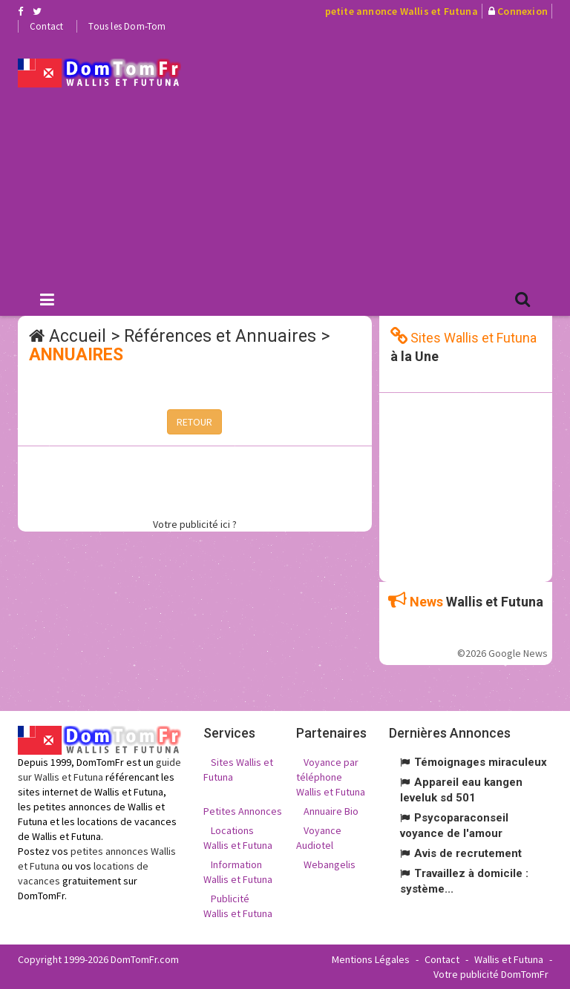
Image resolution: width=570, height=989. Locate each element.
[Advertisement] (386, 156)
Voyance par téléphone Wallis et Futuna (330, 776)
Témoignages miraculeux (480, 762)
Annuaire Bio (331, 811)
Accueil (77, 336)
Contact (46, 26)
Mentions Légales (371, 959)
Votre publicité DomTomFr (490, 974)
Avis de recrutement (468, 853)
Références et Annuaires (220, 336)
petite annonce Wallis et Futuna (401, 11)
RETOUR (194, 422)
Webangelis (330, 864)
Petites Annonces (242, 811)
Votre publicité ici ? (195, 524)
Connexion (522, 11)
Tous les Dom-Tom (127, 26)
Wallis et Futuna (508, 959)
